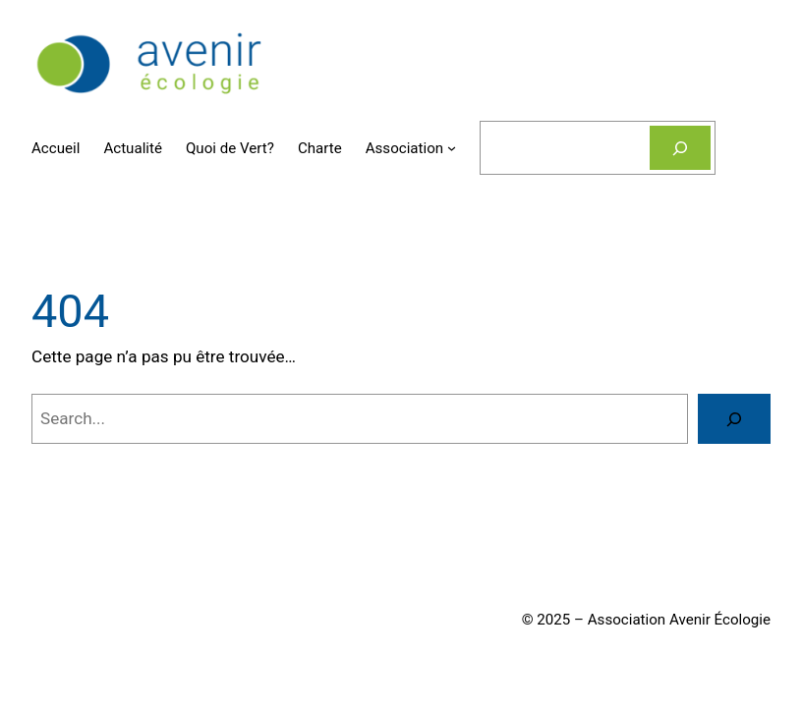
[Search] (734, 419)
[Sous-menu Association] (451, 147)
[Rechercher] (680, 148)
